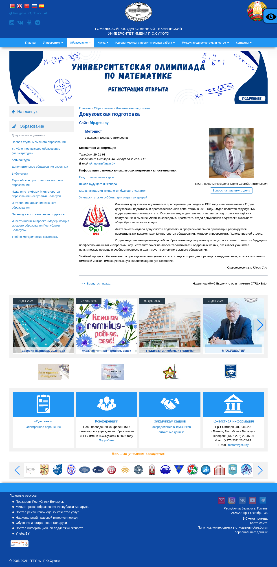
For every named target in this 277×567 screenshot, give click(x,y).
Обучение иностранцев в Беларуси (41, 523)
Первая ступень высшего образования (39, 142)
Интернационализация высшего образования (34, 205)
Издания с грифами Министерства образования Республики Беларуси (36, 194)
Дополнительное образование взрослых (40, 166)
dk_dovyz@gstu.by (102, 163)
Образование (80, 42)
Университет (53, 42)
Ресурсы (17, 13)
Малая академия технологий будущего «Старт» (112, 190)
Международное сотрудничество (205, 42)
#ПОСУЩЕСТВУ (233, 350)
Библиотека (20, 173)
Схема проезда (256, 518)
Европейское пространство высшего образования (37, 183)
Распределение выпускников (170, 427)
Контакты (244, 42)
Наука (103, 42)
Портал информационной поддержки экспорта (50, 528)
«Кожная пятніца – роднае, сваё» (106, 350)
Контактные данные (171, 432)
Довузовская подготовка (28, 135)
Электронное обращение (43, 427)
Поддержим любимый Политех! (170, 350)
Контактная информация (233, 421)
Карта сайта (259, 523)
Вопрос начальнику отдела (231, 190)
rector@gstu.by (238, 445)
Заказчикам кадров (170, 421)
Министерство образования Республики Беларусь (52, 507)
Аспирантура (21, 160)
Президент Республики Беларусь (40, 501)
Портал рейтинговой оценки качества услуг (47, 512)
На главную (27, 111)
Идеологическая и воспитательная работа (145, 42)
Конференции (106, 421)
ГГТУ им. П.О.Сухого (44, 561)
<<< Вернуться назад (95, 283)
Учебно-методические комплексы (35, 236)
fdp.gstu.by (99, 123)
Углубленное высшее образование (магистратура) (36, 151)
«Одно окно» (43, 421)
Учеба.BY (23, 533)
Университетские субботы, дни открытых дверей (113, 197)
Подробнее (106, 440)
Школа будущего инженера (98, 184)
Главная (30, 42)
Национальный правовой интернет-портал (47, 517)
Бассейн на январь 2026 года (43, 350)
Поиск (35, 13)
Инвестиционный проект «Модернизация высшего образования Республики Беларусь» (40, 225)
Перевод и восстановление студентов (38, 214)
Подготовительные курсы (96, 177)
